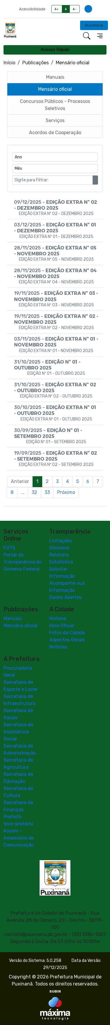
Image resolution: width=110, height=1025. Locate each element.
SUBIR (55, 991)
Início (9, 62)
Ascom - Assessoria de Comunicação (19, 838)
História (57, 618)
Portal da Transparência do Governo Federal (23, 562)
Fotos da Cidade (67, 632)
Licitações (60, 540)
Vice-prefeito (18, 824)
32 (34, 492)
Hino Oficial (61, 625)
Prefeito (13, 816)
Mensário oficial (20, 625)
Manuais (13, 618)
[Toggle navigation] (100, 36)
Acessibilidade (32, 9)
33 (47, 492)
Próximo (66, 492)
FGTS (9, 548)
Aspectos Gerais (67, 640)
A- (75, 9)
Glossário (59, 548)
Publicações (35, 62)
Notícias (58, 647)
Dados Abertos (65, 597)
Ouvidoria (94, 25)
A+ (57, 9)
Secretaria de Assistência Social (18, 732)
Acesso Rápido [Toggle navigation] (55, 49)
